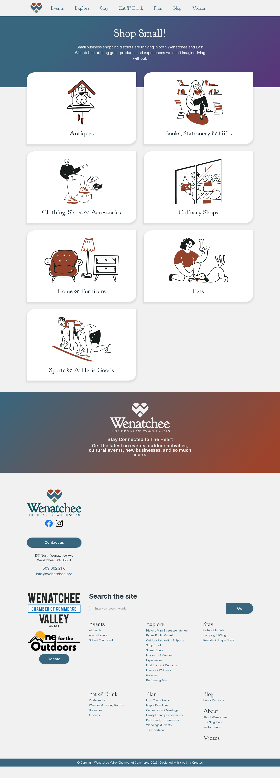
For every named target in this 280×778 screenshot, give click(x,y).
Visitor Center (212, 737)
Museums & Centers (159, 665)
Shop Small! (153, 656)
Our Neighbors (212, 732)
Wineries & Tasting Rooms (106, 715)
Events (97, 634)
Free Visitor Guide (158, 710)
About (210, 721)
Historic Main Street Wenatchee (167, 641)
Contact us (54, 553)
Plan (151, 704)
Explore (155, 634)
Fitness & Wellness (158, 680)
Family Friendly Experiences (164, 725)
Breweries (95, 720)
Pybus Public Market (159, 646)
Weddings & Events (159, 735)
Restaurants (97, 710)
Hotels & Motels (213, 640)
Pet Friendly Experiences (162, 730)
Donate (54, 669)
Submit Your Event (101, 651)
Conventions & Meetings (162, 720)
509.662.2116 (54, 579)
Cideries (94, 725)
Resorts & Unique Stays (218, 651)
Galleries (152, 686)
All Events (95, 640)
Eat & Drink (103, 704)
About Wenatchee (215, 727)
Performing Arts (156, 690)
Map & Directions (157, 715)
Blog (208, 704)
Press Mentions (213, 710)
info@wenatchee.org (54, 584)
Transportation (155, 740)
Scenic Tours (154, 661)
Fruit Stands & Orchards (161, 675)
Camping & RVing (214, 645)
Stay (208, 634)
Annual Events (98, 645)
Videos (211, 748)
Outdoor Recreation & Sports (165, 651)
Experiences (154, 671)
